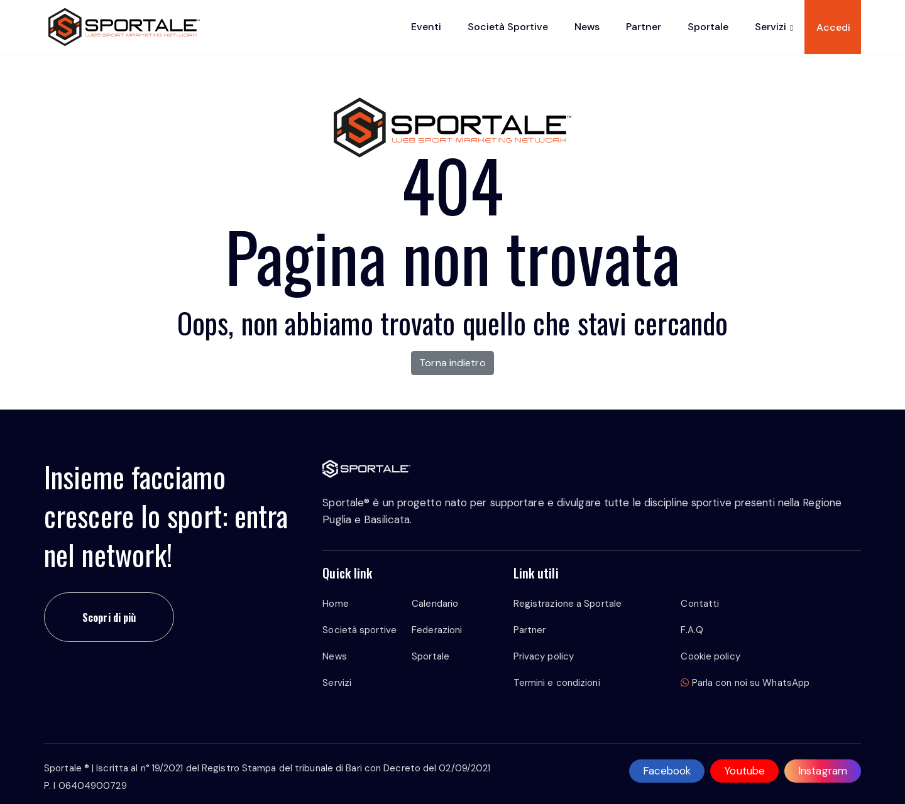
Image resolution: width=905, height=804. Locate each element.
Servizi (770, 26)
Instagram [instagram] (822, 771)
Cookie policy (710, 656)
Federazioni (437, 630)
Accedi (833, 27)
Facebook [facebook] (667, 771)
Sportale (708, 26)
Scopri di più (109, 617)
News (587, 26)
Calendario (435, 603)
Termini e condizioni (556, 682)
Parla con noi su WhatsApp (745, 682)
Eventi (426, 26)
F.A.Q (692, 630)
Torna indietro (452, 362)
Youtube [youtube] (744, 771)
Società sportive (508, 26)
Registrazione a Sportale (567, 603)
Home (335, 603)
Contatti (700, 603)
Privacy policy (543, 656)
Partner (643, 26)
